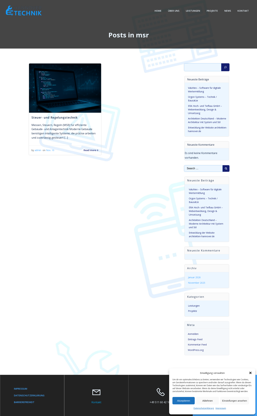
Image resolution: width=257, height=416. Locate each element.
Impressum (221, 408)
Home (158, 10)
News (227, 10)
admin (38, 150)
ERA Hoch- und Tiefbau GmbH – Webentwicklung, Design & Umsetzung (205, 109)
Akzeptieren (183, 400)
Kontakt (243, 10)
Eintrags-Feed (195, 339)
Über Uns (173, 10)
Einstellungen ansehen (234, 400)
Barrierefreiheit (24, 402)
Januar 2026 (194, 277)
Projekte (212, 10)
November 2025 (196, 282)
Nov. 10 (50, 150)
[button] (250, 372)
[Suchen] (225, 67)
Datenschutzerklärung (204, 408)
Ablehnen (207, 400)
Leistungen (193, 10)
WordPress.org (196, 350)
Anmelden (193, 333)
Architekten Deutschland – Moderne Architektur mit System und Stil (206, 223)
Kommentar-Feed (197, 344)
